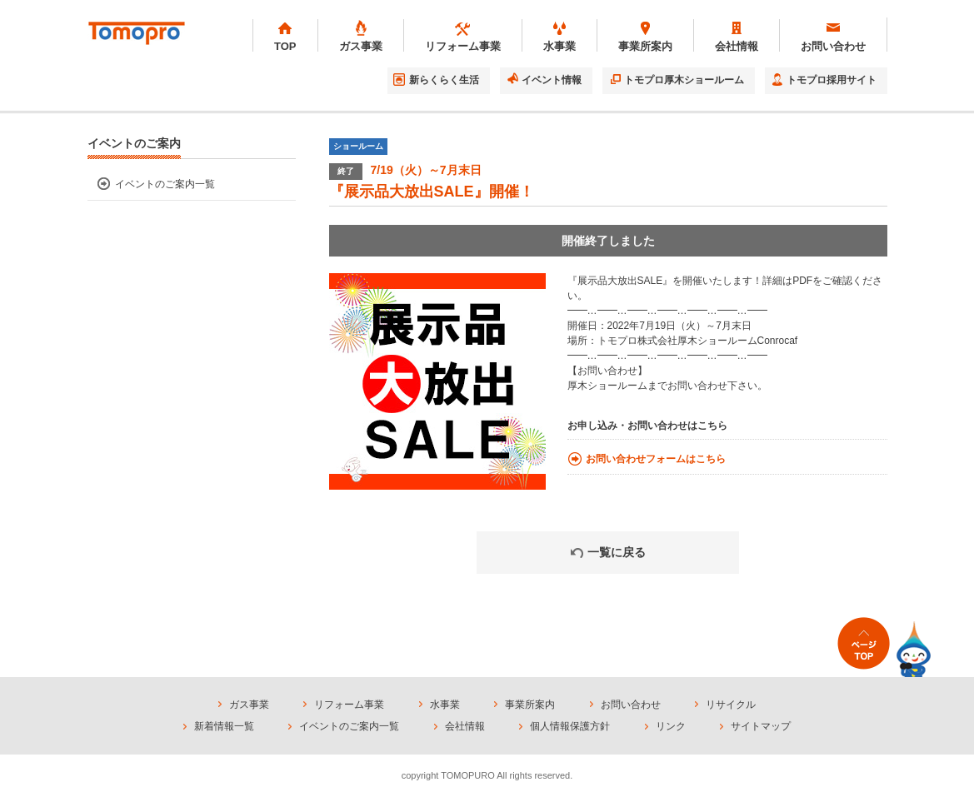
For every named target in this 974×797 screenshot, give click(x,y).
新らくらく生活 (444, 80)
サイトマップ (761, 726)
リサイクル (731, 704)
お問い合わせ (631, 704)
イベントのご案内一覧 (165, 184)
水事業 (445, 704)
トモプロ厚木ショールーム (684, 80)
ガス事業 (249, 704)
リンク (671, 726)
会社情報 (465, 726)
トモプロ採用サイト (832, 80)
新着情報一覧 (224, 726)
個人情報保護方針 (570, 726)
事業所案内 (530, 704)
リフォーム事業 (349, 704)
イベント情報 (552, 80)
